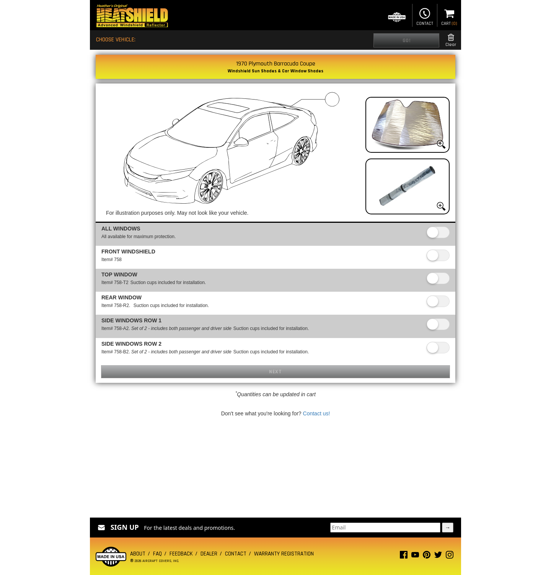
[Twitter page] (438, 556)
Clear (450, 40)
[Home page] (132, 16)
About (137, 553)
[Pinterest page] (426, 556)
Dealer (209, 553)
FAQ (157, 553)
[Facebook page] (404, 556)
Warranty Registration (284, 553)
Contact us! (316, 413)
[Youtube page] (415, 556)
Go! (407, 40)
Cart (449, 16)
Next (275, 371)
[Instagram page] (449, 556)
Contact (424, 16)
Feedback (181, 553)
